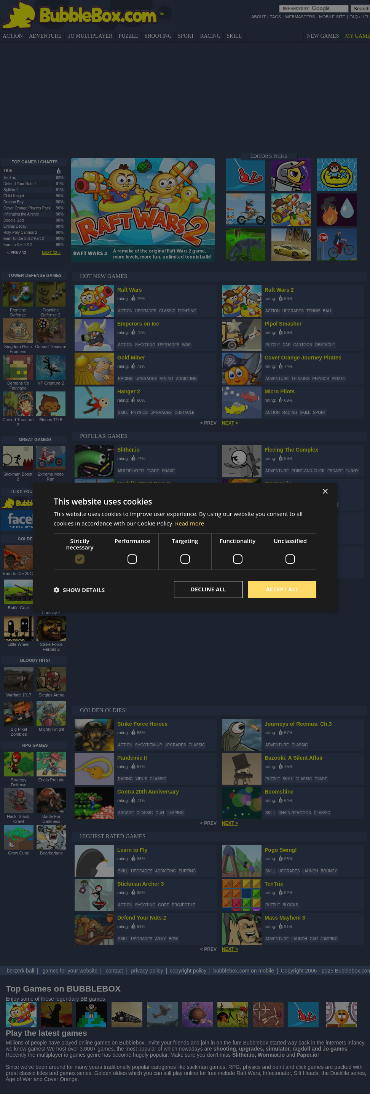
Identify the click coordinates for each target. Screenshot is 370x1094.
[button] (79, 589)
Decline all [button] (208, 589)
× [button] (325, 491)
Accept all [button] (282, 589)
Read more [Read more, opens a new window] (189, 523)
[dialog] (185, 547)
